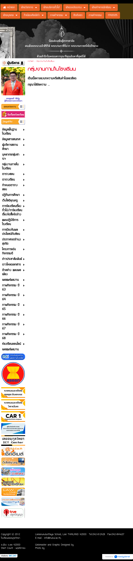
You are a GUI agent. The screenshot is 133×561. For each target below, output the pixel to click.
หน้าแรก (31, 61)
